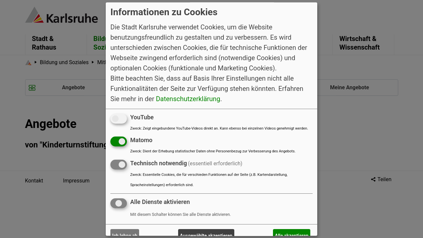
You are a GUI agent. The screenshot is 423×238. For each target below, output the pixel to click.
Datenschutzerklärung (188, 98)
